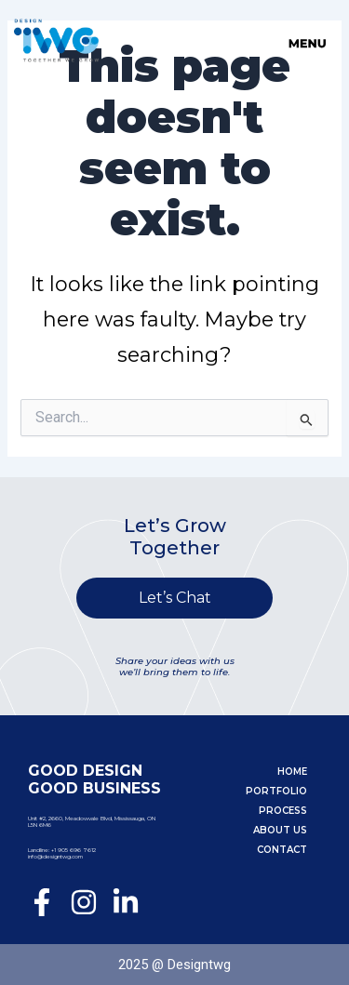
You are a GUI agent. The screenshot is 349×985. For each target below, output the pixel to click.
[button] (255, 37)
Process (283, 811)
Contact (282, 850)
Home (292, 771)
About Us (280, 830)
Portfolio (276, 791)
